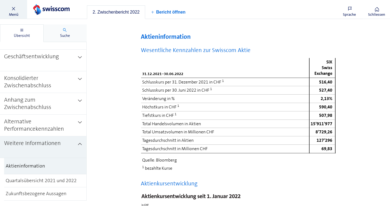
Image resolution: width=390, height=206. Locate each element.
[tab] (116, 12)
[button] (13, 9)
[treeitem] (43, 60)
